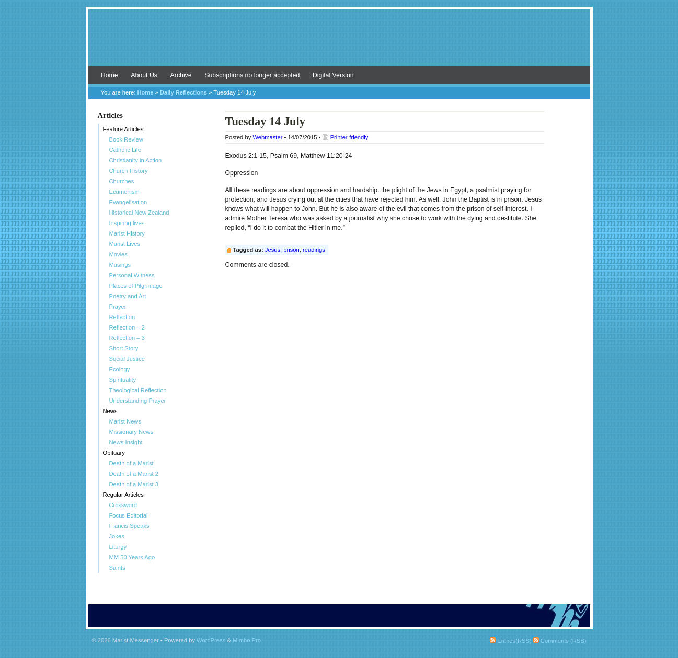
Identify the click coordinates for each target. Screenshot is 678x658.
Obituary (114, 453)
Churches (121, 181)
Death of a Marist (131, 463)
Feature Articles (123, 129)
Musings (120, 265)
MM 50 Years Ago (132, 557)
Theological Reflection (138, 390)
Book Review (126, 139)
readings (314, 249)
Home (109, 75)
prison (291, 249)
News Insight (126, 442)
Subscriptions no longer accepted (252, 75)
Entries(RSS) (510, 641)
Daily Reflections (183, 92)
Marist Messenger (339, 43)
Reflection (122, 317)
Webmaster (267, 137)
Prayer (118, 306)
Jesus (272, 249)
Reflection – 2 (127, 327)
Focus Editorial (128, 515)
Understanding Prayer (137, 400)
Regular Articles (123, 494)
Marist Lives (125, 244)
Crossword (123, 505)
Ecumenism (124, 192)
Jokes (116, 536)
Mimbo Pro (247, 640)
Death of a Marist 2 (134, 474)
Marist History (127, 233)
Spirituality (122, 380)
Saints (117, 568)
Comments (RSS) (560, 641)
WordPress (211, 640)
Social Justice (127, 359)
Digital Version (333, 75)
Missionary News (131, 432)
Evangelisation (128, 202)
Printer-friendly (349, 137)
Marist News (125, 421)
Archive (181, 75)
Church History (128, 171)
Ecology (119, 369)
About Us (144, 75)
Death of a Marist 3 (134, 484)
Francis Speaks (129, 526)
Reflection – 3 (127, 338)
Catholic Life (125, 150)
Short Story (124, 348)
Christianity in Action (135, 160)
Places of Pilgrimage (136, 286)
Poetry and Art (127, 296)
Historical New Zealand (139, 212)
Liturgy (118, 547)
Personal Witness (132, 275)
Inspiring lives (127, 223)
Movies (118, 254)
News (110, 411)
